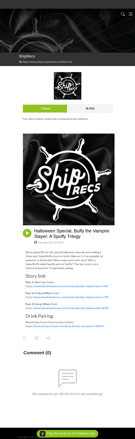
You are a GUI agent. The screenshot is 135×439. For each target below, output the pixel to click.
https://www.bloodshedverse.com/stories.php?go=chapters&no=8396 (67, 308)
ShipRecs (27, 56)
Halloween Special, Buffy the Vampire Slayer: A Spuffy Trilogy (71, 233)
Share (45, 108)
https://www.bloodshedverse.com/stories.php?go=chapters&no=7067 (67, 286)
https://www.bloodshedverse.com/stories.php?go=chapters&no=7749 (67, 297)
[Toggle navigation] (130, 14)
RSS (90, 108)
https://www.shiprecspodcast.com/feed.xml (45, 61)
